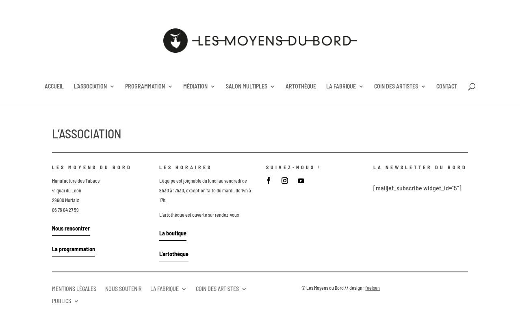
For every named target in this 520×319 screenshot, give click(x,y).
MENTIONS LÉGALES (74, 288)
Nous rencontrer (71, 228)
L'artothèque (173, 253)
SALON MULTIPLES (246, 87)
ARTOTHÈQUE (301, 87)
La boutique (172, 233)
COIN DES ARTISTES (396, 87)
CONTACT (446, 87)
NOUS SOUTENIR (123, 288)
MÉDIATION (195, 87)
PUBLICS (61, 300)
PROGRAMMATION (145, 87)
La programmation (73, 249)
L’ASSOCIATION (90, 87)
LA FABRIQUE (341, 87)
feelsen (372, 288)
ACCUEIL (54, 87)
